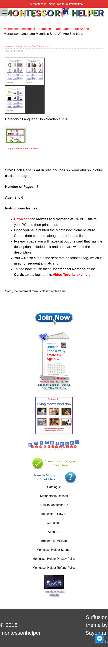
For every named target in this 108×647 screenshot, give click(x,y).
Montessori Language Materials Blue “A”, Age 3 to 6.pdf (28, 46)
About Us (54, 531)
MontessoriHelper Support (54, 549)
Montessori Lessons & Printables (27, 29)
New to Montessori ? (54, 505)
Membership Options (54, 496)
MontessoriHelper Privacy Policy (54, 558)
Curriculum (54, 522)
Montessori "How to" (54, 513)
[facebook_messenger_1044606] (99, 638)
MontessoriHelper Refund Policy (54, 567)
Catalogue (54, 487)
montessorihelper (20, 633)
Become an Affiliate (54, 540)
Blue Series (80, 29)
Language (61, 29)
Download (21, 219)
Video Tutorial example (71, 275)
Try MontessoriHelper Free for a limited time (55, 3)
